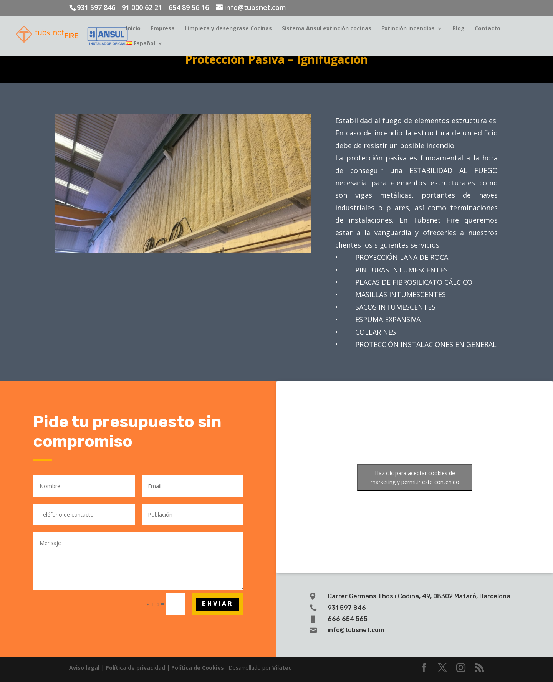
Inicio (133, 29)
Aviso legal (84, 667)
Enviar (217, 603)
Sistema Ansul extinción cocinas (326, 29)
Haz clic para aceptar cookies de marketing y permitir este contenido (415, 477)
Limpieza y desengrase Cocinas (228, 29)
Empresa (163, 29)
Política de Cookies (197, 667)
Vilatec (281, 667)
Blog (458, 29)
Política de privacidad (135, 667)
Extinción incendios (408, 29)
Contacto (487, 29)
